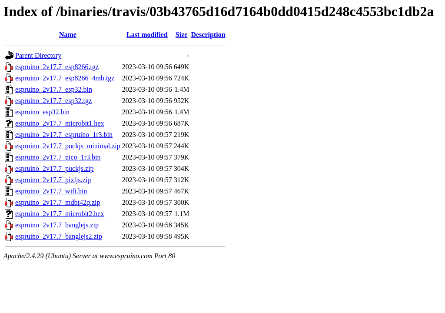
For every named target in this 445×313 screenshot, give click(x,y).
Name (67, 34)
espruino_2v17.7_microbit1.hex (59, 123)
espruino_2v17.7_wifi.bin (51, 191)
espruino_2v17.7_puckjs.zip (54, 168)
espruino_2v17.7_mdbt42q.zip (57, 202)
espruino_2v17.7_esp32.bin (53, 89)
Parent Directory (38, 55)
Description (208, 34)
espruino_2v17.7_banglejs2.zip (58, 236)
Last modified (147, 34)
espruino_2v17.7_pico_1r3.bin (57, 157)
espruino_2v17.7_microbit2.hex (59, 213)
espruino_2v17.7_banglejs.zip (57, 225)
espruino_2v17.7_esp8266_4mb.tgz (64, 78)
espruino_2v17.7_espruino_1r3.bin (64, 134)
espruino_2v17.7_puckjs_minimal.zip (67, 146)
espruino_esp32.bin (42, 112)
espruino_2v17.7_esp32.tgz (53, 100)
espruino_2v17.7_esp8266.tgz (57, 66)
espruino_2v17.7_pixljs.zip (53, 179)
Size (182, 34)
